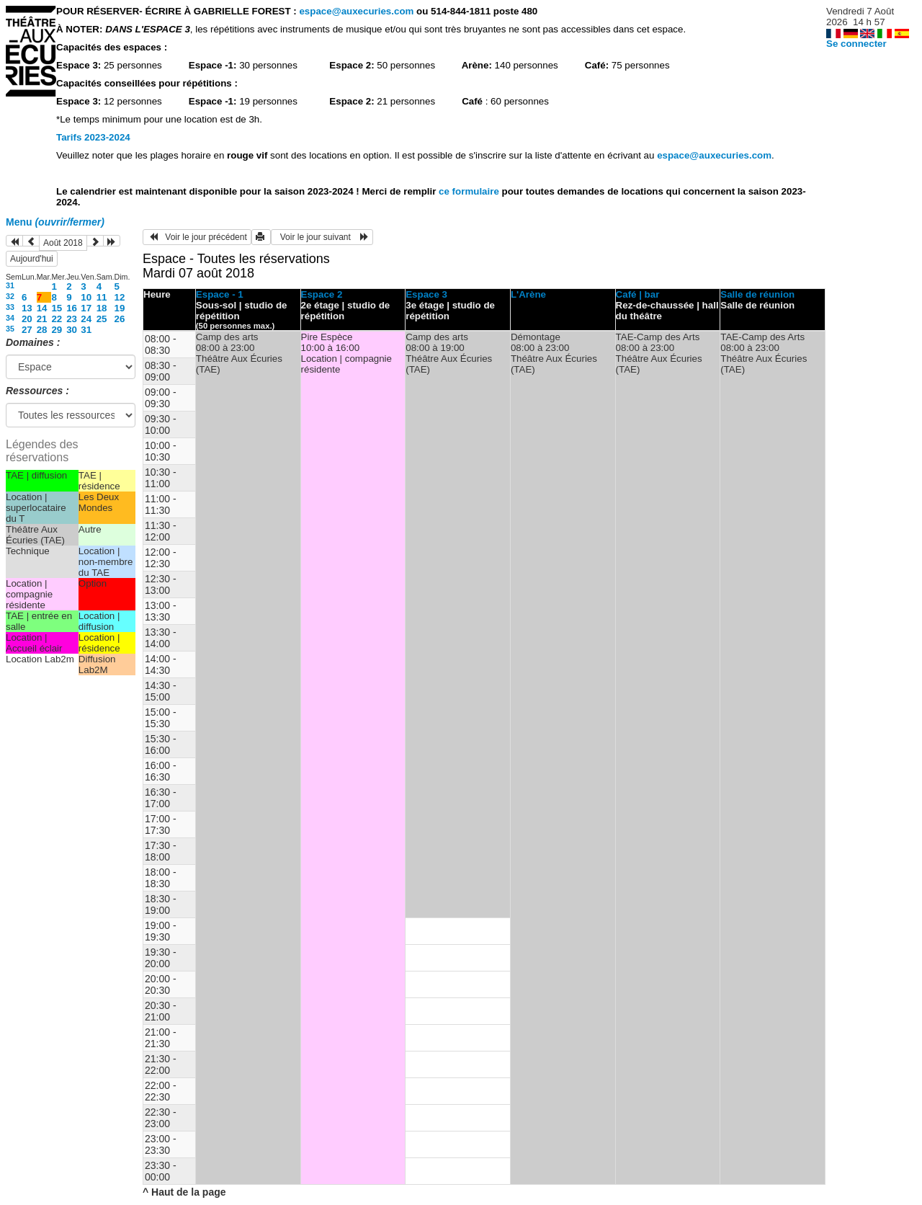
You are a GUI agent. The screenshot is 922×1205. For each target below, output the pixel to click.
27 (27, 329)
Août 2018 (63, 243)
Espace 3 (426, 294)
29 (56, 329)
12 (120, 297)
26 (120, 319)
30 (71, 329)
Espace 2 (322, 294)
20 (27, 319)
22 (56, 319)
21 (42, 319)
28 (42, 329)
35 (10, 328)
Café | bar (638, 294)
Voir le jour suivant (322, 237)
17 (86, 308)
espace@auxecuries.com (356, 11)
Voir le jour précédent (197, 237)
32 (10, 296)
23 (71, 319)
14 (42, 308)
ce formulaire (470, 191)
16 (71, 308)
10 (86, 297)
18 (102, 308)
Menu (55, 222)
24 (86, 319)
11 (102, 297)
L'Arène (528, 294)
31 (10, 285)
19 (120, 308)
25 (102, 319)
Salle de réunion (757, 294)
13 (27, 308)
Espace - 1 (219, 294)
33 (10, 307)
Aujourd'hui (31, 259)
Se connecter (856, 43)
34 (10, 318)
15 (56, 308)
